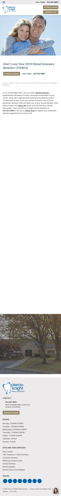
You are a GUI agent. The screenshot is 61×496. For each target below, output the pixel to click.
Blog (12, 83)
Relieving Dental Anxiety (12, 461)
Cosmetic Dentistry (10, 458)
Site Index (13, 491)
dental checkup (42, 93)
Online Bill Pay (50, 12)
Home (5, 83)
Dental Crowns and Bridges (14, 470)
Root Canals (8, 452)
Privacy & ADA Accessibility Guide (40, 489)
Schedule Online (50, 7)
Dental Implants (9, 467)
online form (30, 111)
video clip (22, 106)
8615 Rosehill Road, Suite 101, (31, 406)
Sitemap (5, 491)
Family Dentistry (9, 464)
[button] (5, 481)
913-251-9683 (8, 111)
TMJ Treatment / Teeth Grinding (15, 455)
